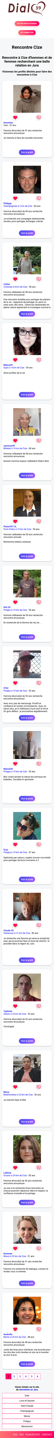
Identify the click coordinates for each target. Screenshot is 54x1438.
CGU (21, 1434)
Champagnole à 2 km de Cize (17, 206)
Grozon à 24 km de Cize (15, 1175)
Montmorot (27, 1426)
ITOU (5, 688)
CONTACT (47, 1434)
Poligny (27, 1421)
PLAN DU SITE (33, 1434)
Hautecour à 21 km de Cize (16, 933)
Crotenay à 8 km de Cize (15, 287)
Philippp (7, 203)
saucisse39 (9, 445)
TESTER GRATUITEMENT (27, 23)
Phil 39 (6, 607)
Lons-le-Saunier (27, 1400)
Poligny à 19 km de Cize (15, 610)
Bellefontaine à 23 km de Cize (18, 1094)
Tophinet (7, 1011)
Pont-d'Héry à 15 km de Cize (17, 529)
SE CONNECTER (27, 33)
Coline (6, 284)
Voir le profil (27, 152)
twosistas (8, 122)
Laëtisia (7, 1172)
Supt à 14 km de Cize (13, 367)
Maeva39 (8, 365)
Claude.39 (8, 930)
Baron (6, 1092)
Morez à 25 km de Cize (14, 1256)
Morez (27, 1416)
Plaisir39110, (10, 526)
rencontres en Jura (28, 1389)
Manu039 (8, 769)
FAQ (15, 1434)
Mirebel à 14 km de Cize (15, 448)
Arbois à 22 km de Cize (14, 1014)
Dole (27, 1395)
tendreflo (7, 1334)
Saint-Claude (27, 1406)
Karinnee (7, 1253)
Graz (5, 849)
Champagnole (27, 1411)
